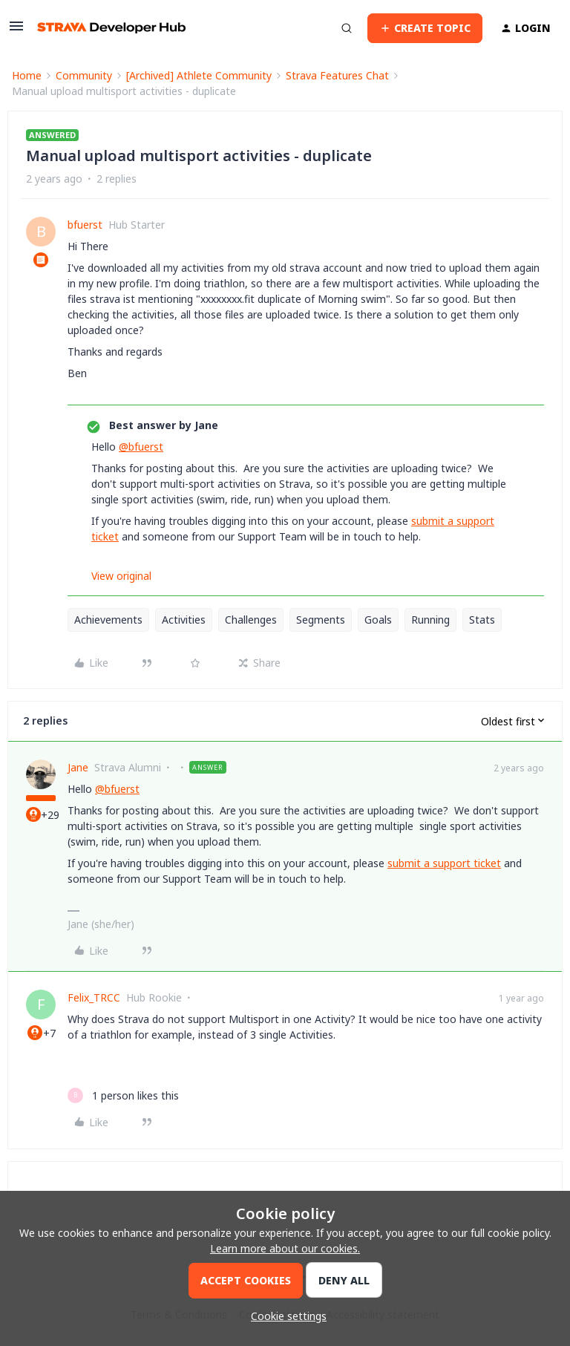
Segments (320, 619)
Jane (78, 767)
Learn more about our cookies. (285, 1248)
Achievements (108, 619)
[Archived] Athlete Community (199, 75)
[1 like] (123, 1095)
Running (430, 619)
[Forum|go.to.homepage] (111, 27)
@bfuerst (141, 447)
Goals (378, 619)
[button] (16, 31)
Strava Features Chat (337, 75)
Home (27, 75)
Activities (184, 619)
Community (84, 75)
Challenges (251, 619)
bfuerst (85, 225)
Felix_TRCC (94, 997)
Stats (482, 619)
